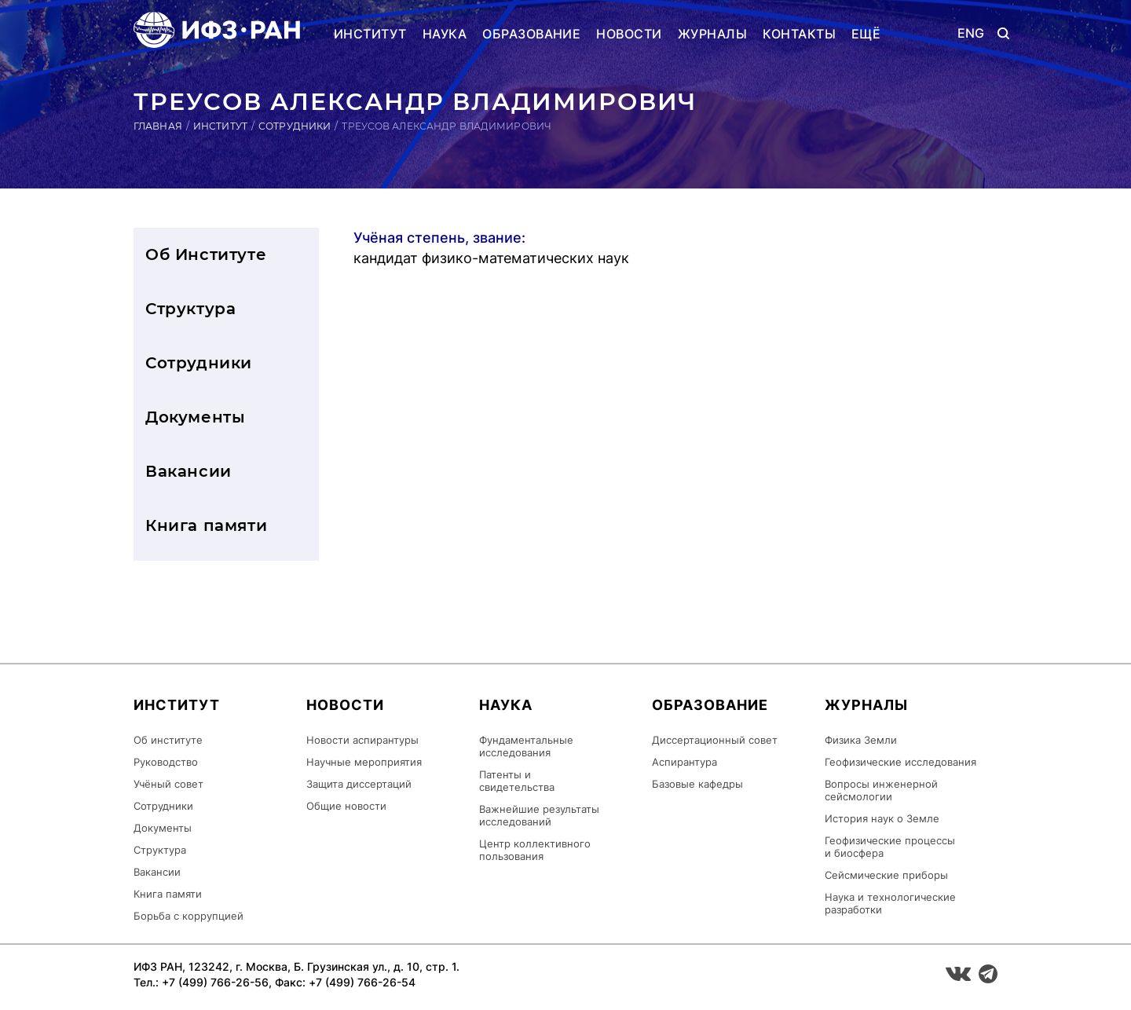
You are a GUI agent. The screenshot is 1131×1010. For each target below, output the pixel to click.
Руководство (166, 762)
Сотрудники (294, 126)
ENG (971, 33)
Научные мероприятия (364, 762)
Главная (158, 126)
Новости (628, 34)
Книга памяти (206, 525)
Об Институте (205, 254)
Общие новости (346, 806)
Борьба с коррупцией (188, 915)
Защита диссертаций (359, 784)
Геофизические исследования (900, 762)
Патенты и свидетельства (517, 780)
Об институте (168, 740)
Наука (445, 34)
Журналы (712, 34)
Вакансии (188, 471)
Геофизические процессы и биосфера (890, 846)
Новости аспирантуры (362, 740)
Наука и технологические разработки (890, 903)
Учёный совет (168, 784)
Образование (531, 34)
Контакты (799, 34)
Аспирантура (684, 762)
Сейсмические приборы (886, 875)
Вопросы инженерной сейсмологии (881, 790)
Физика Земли (861, 740)
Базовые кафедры (697, 784)
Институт (370, 34)
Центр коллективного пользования (535, 849)
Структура (190, 308)
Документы (195, 417)
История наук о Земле (882, 818)
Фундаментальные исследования (526, 746)
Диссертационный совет (715, 740)
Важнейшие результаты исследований (539, 815)
